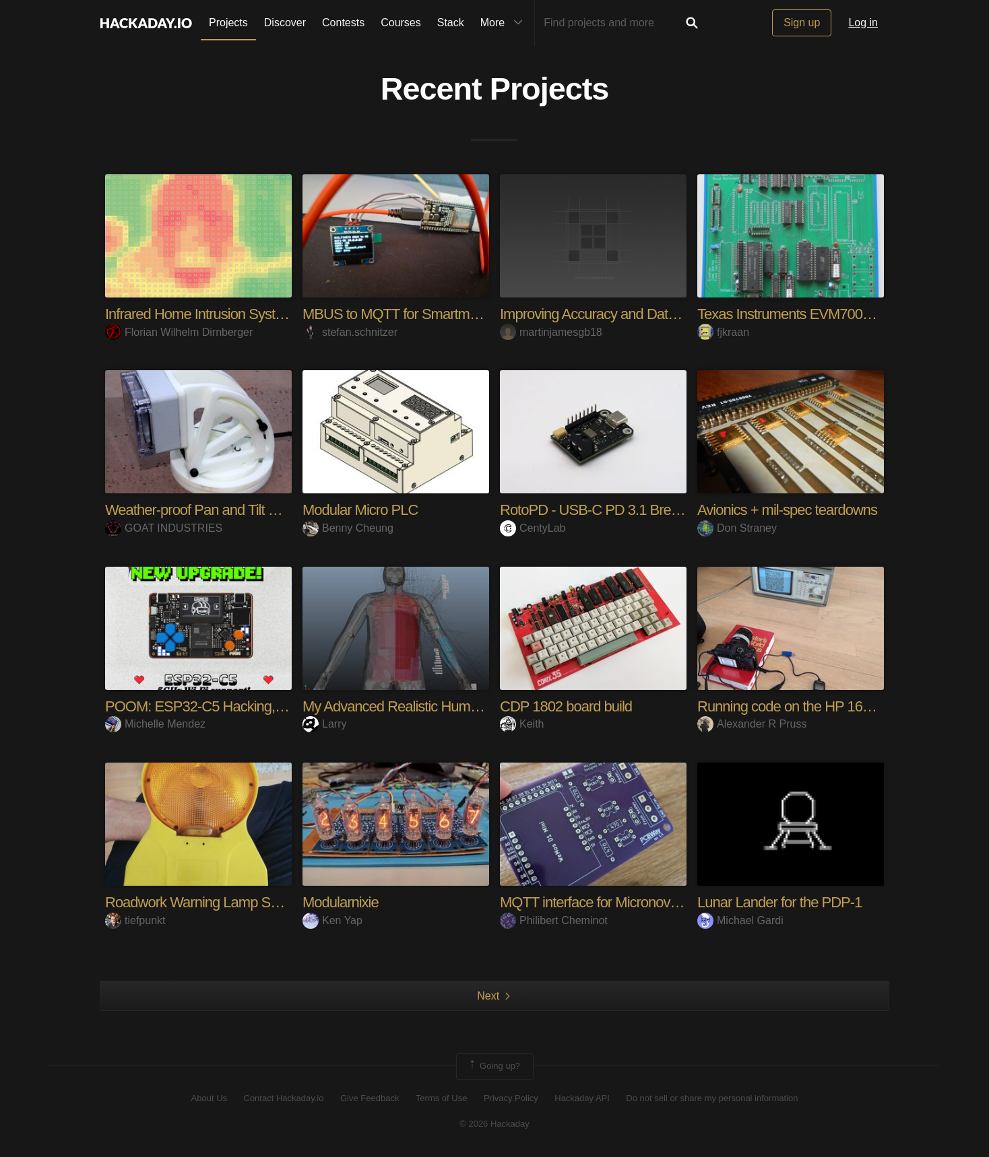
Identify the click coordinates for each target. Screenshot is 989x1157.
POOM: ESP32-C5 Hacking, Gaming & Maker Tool (256, 706)
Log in (863, 22)
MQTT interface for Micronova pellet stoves (627, 902)
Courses (401, 22)
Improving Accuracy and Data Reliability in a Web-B (652, 314)
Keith (522, 724)
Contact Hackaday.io (284, 1098)
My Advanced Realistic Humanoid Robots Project (448, 706)
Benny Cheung (347, 528)
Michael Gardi (740, 920)
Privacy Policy (511, 1098)
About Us (209, 1098)
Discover (285, 22)
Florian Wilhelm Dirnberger (179, 332)
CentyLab (533, 528)
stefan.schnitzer (349, 332)
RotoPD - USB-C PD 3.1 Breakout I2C (614, 509)
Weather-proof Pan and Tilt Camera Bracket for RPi (257, 509)
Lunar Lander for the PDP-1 (779, 902)
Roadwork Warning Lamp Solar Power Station (242, 902)
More (504, 23)
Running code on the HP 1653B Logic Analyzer (837, 706)
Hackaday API (582, 1098)
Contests (343, 22)
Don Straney (737, 528)
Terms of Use (442, 1098)
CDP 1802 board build (566, 706)
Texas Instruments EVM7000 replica (804, 314)
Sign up (802, 22)
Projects (228, 22)
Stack (450, 22)
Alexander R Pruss (751, 724)
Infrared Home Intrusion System (199, 314)
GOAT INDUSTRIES (163, 528)
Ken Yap (332, 920)
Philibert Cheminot (554, 920)
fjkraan (723, 332)
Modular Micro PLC (360, 509)
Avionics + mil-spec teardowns (787, 509)
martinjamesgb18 (551, 332)
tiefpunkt (135, 920)
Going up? (494, 1066)
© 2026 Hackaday (494, 1124)
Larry (324, 724)
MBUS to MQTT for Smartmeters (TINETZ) (430, 314)
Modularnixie (340, 902)
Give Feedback (369, 1098)
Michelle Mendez (155, 724)
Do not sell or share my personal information (712, 1098)
